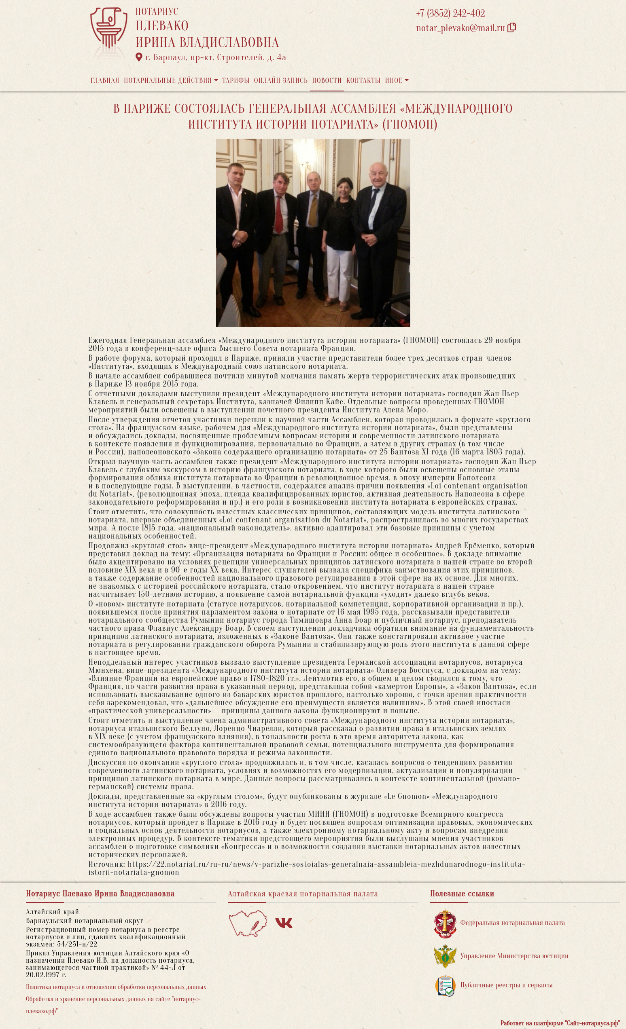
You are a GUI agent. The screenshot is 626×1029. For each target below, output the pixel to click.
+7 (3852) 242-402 (450, 13)
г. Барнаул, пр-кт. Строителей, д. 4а (211, 57)
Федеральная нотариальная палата (499, 923)
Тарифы (236, 80)
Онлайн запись (281, 80)
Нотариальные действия (168, 80)
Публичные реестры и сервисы (493, 985)
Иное (394, 80)
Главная (105, 80)
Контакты (363, 80)
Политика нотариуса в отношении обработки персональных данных (116, 987)
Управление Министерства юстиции (501, 956)
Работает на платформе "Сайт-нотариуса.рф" (560, 1023)
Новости (327, 80)
